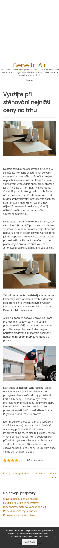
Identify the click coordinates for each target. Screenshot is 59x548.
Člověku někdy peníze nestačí (20, 499)
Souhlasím (30, 542)
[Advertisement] (29, 31)
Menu (29, 80)
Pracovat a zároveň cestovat (19, 515)
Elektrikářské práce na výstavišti (22, 503)
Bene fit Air (29, 65)
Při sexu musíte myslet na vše (20, 511)
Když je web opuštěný (16, 473)
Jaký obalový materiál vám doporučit (24, 507)
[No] (55, 537)
